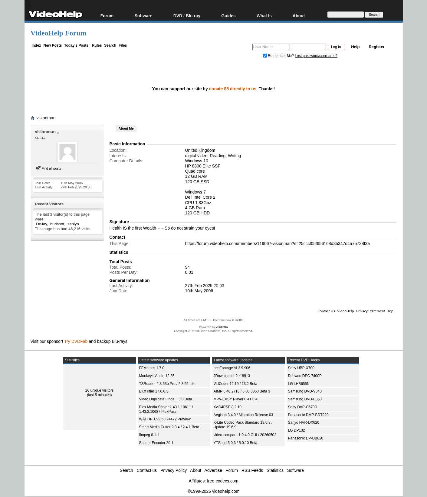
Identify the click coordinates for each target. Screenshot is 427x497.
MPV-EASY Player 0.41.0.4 (236, 399)
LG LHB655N (299, 384)
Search (110, 45)
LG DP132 (296, 430)
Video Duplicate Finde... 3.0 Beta (165, 399)
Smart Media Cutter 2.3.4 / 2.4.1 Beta (169, 427)
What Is (264, 15)
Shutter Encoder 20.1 (156, 443)
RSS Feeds (252, 470)
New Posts (53, 45)
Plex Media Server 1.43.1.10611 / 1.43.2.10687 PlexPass (166, 409)
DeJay (41, 224)
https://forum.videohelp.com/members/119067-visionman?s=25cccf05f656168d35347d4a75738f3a (277, 243)
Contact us (146, 470)
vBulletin (222, 327)
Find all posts (48, 168)
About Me (126, 128)
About (299, 15)
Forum (107, 15)
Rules (97, 45)
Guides (228, 15)
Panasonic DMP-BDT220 (308, 415)
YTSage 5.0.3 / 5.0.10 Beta (236, 443)
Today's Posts (76, 45)
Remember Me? (279, 56)
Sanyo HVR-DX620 (303, 422)
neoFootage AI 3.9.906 (232, 368)
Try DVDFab (75, 341)
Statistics (275, 470)
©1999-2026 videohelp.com (213, 491)
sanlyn (73, 224)
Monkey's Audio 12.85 (157, 376)
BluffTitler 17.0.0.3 (154, 391)
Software (143, 15)
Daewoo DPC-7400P (305, 376)
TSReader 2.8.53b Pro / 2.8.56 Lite (167, 384)
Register (376, 47)
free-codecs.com (222, 481)
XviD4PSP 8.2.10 (228, 407)
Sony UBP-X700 (301, 368)
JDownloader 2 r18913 (232, 376)
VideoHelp (345, 311)
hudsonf (57, 224)
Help (355, 47)
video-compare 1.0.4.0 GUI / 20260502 (245, 435)
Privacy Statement (370, 311)
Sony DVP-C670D (302, 407)
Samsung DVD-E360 (305, 399)
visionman (46, 117)
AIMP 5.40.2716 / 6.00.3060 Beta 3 (242, 391)
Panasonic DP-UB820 (306, 438)
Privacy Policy (173, 470)
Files (123, 45)
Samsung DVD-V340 (305, 391)
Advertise (213, 470)
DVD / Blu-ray (186, 15)
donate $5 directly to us (232, 88)
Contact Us (326, 311)
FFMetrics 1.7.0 (151, 368)
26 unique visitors (99, 390)
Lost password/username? (316, 56)
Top (390, 311)
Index (36, 45)
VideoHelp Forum (59, 33)
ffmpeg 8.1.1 (149, 435)
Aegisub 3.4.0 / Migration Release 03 (243, 415)
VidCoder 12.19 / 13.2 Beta (236, 384)
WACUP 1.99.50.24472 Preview (165, 419)
